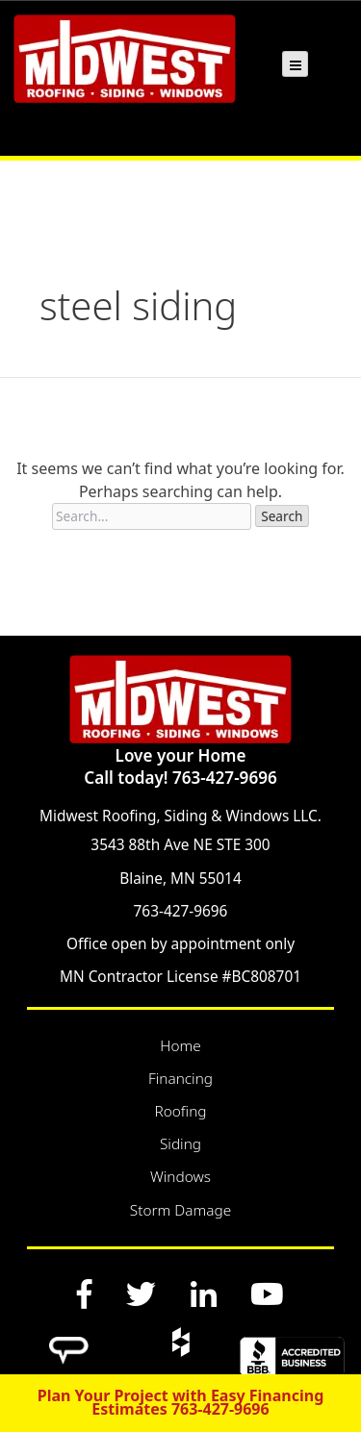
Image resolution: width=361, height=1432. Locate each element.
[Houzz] (180, 1341)
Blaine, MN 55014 (180, 878)
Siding (180, 1144)
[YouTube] (267, 1293)
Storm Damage (180, 1210)
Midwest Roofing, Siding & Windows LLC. (180, 816)
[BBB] (292, 1347)
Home (180, 1046)
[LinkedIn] (203, 1293)
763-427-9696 (181, 911)
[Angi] (69, 1342)
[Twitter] (141, 1293)
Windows (180, 1177)
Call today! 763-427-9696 (180, 777)
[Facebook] (84, 1293)
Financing (180, 1078)
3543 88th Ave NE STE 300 (180, 845)
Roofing (180, 1111)
